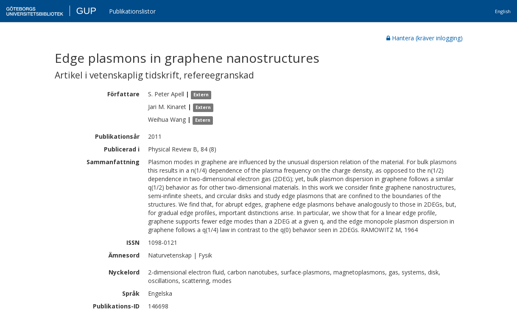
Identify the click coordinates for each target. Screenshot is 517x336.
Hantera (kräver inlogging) (424, 38)
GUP (86, 11)
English (503, 11)
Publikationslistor (132, 11)
